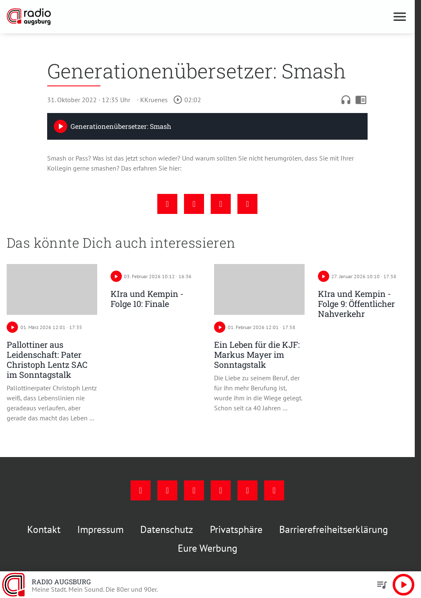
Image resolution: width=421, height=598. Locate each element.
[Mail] (221, 490)
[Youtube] (194, 490)
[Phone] (247, 490)
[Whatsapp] (274, 490)
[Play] (60, 126)
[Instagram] (167, 490)
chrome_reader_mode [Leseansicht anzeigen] (361, 100)
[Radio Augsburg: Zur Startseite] (107, 16)
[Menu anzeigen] (399, 16)
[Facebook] (141, 490)
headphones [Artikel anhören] (346, 100)
